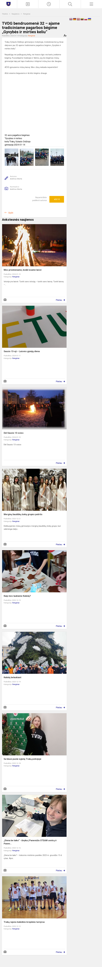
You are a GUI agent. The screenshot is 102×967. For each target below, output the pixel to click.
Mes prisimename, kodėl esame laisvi (22, 270)
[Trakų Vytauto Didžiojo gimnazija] (8, 4)
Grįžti (10, 213)
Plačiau (59, 300)
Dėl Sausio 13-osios (14, 433)
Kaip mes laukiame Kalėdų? (17, 596)
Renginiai (26, 14)
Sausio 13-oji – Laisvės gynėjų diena (22, 351)
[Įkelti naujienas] (27, 4)
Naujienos (16, 14)
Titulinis (5, 14)
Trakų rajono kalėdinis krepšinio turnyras (24, 922)
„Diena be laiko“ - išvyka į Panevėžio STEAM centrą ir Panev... (30, 842)
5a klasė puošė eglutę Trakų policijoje (22, 759)
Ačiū (57, 199)
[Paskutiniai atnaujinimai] (49, 4)
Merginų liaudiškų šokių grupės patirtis (23, 514)
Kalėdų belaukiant (12, 677)
